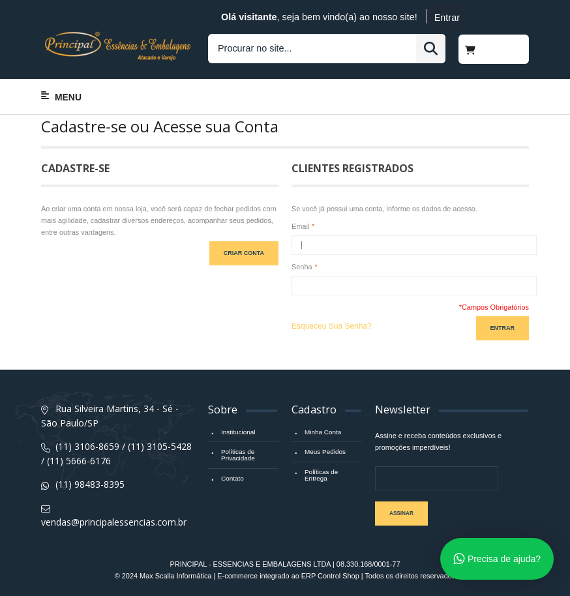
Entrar (447, 17)
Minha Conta (323, 432)
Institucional (238, 432)
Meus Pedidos (325, 451)
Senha (302, 267)
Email (300, 226)
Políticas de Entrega (321, 475)
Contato (232, 478)
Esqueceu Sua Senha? (332, 326)
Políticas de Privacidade (238, 455)
